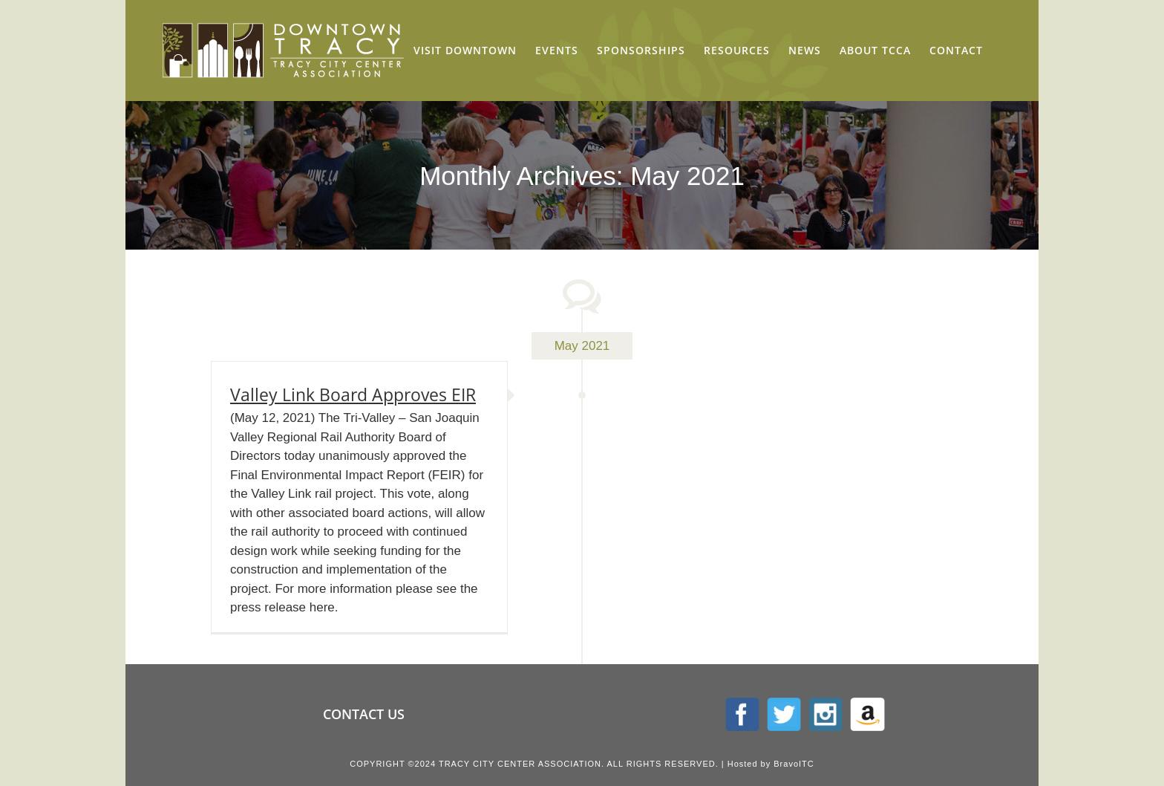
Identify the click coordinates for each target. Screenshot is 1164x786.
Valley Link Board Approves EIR (353, 394)
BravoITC (794, 763)
